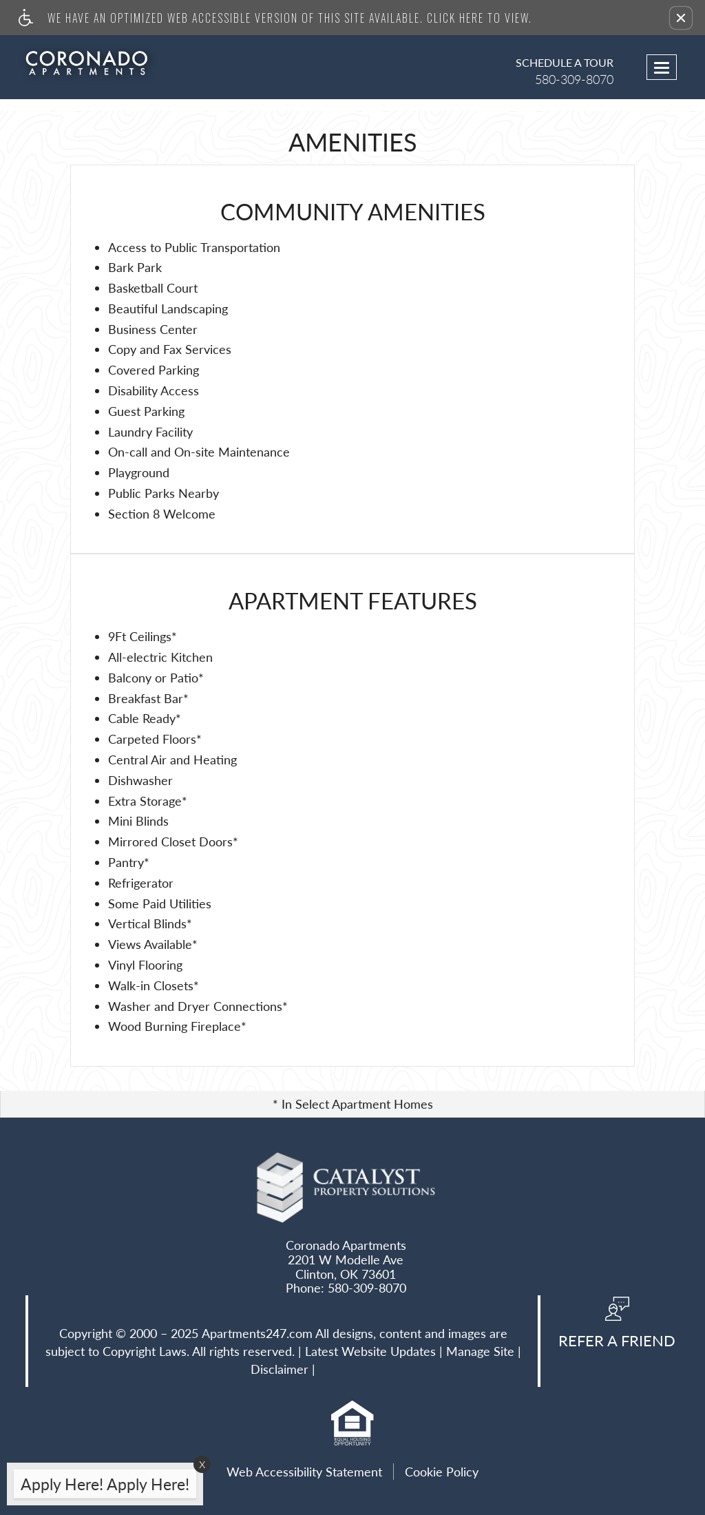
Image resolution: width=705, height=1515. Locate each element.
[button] (681, 18)
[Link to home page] (95, 62)
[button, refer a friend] (617, 1327)
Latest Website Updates (370, 1352)
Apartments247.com (257, 1334)
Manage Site (480, 1352)
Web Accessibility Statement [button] (304, 1471)
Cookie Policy (441, 1471)
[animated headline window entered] (101, 1489)
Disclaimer (279, 1370)
